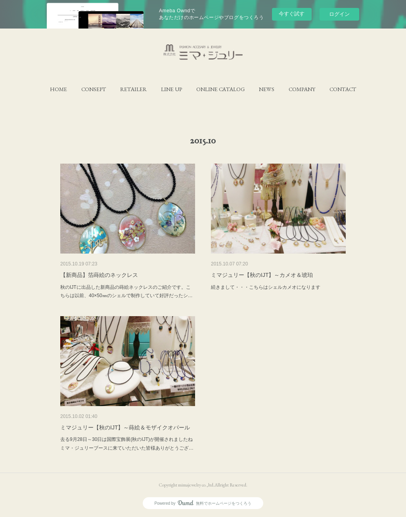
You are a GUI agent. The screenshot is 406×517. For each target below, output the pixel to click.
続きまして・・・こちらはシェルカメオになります (265, 287)
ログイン (339, 14)
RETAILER (133, 89)
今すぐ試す (291, 14)
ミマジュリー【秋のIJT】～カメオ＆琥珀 (262, 275)
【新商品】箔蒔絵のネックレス (99, 275)
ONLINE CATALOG (220, 89)
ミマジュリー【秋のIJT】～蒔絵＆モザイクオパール (125, 427)
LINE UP (171, 89)
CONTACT (342, 89)
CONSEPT (93, 89)
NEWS (266, 89)
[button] (58, 89)
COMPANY (302, 89)
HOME (58, 89)
